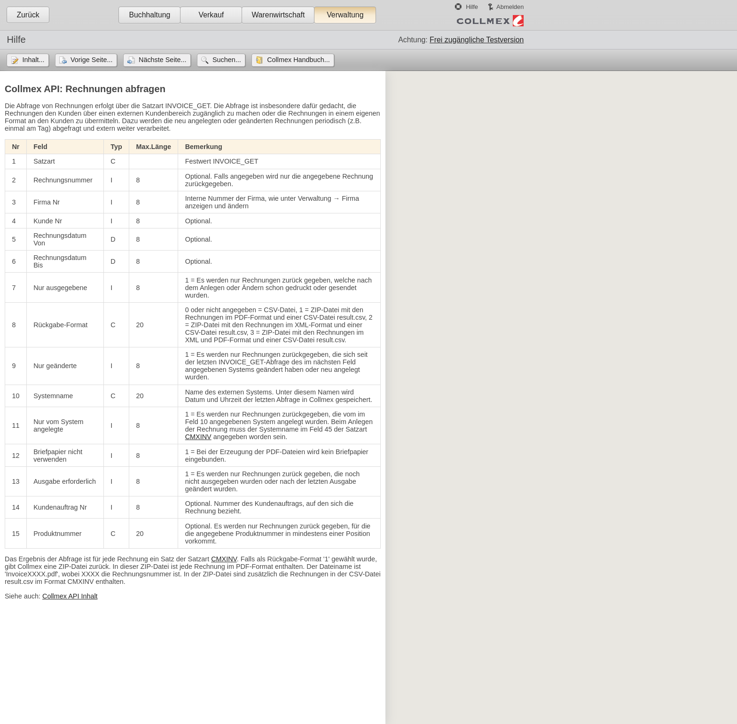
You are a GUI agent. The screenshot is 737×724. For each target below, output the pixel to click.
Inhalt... (33, 59)
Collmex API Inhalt (70, 596)
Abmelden (510, 6)
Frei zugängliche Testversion (477, 40)
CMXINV (198, 437)
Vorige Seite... (92, 59)
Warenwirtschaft (278, 15)
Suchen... (226, 59)
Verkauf (211, 15)
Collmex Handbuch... (298, 59)
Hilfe (472, 6)
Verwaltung (345, 15)
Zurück (27, 15)
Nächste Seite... (163, 59)
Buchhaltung (149, 15)
